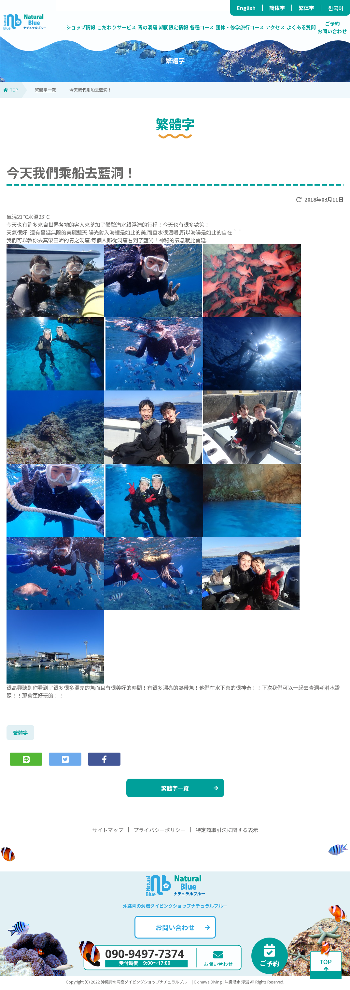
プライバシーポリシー (159, 832)
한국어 (335, 7)
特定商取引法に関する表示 (227, 832)
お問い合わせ (183, 929)
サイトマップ (107, 832)
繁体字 (306, 7)
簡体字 (277, 7)
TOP (10, 90)
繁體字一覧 (45, 90)
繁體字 (21, 733)
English (246, 7)
